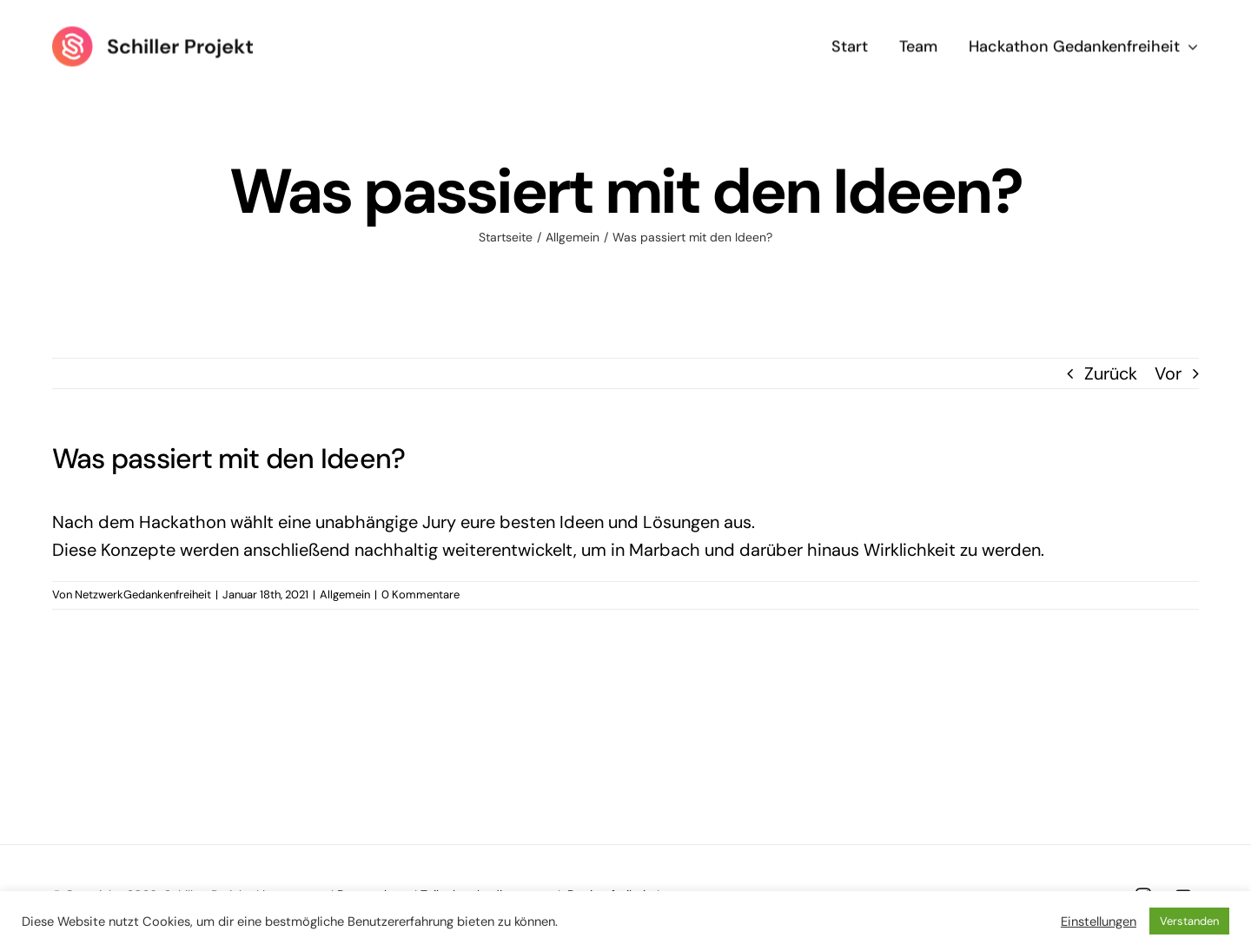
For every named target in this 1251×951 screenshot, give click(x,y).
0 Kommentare (420, 594)
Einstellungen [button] (1098, 921)
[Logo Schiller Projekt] (152, 33)
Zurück (1110, 373)
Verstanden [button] (1189, 921)
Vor (1168, 373)
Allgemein (345, 594)
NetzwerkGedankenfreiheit (143, 594)
